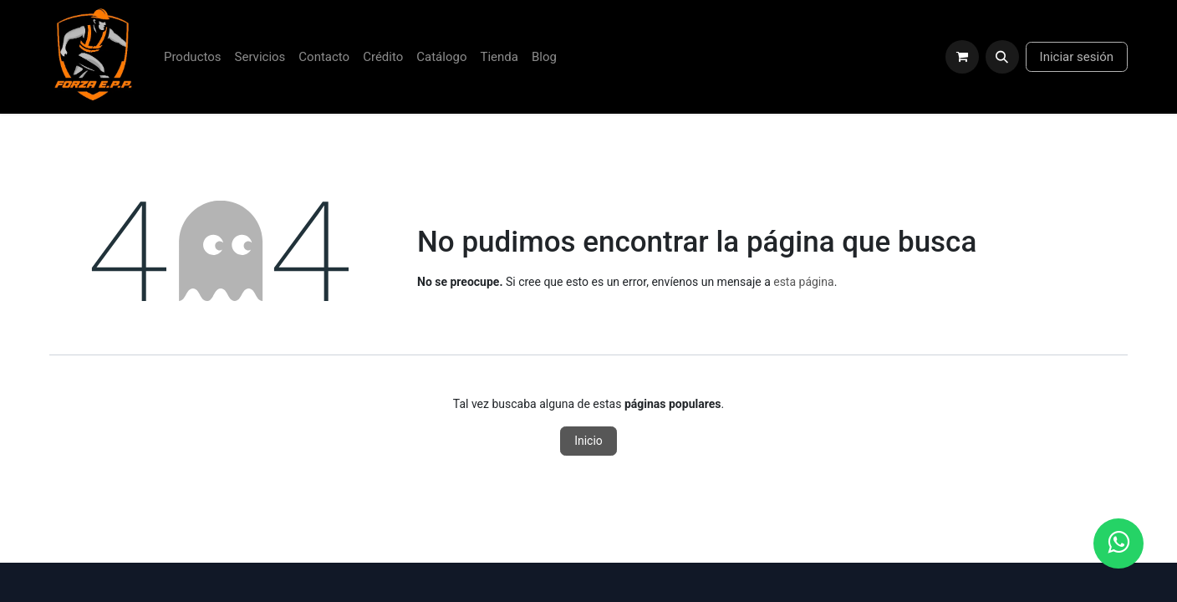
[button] (1002, 57)
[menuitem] (192, 57)
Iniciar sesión (1076, 56)
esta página (803, 281)
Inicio (588, 440)
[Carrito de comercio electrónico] (962, 57)
